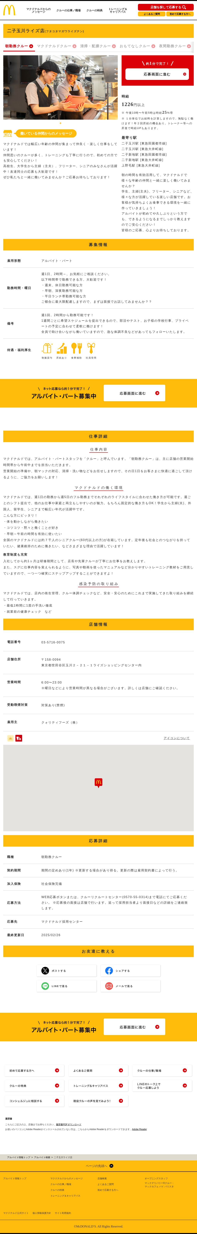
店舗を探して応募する (165, 7)
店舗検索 (102, 1178)
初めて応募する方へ (180, 14)
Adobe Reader (139, 1129)
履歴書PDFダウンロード (68, 1124)
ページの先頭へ (96, 1166)
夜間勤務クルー (172, 46)
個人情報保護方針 (42, 1213)
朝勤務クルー (16, 46)
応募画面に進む (157, 74)
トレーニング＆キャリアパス (117, 10)
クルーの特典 (94, 10)
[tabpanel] (60, 87)
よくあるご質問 (152, 14)
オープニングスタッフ (156, 1178)
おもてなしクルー (135, 46)
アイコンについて (177, 738)
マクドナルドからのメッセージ (38, 10)
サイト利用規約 (63, 1213)
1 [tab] (61, 123)
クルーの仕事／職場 (68, 10)
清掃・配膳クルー (95, 46)
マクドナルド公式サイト (16, 1213)
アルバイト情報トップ (14, 1178)
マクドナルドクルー (54, 46)
